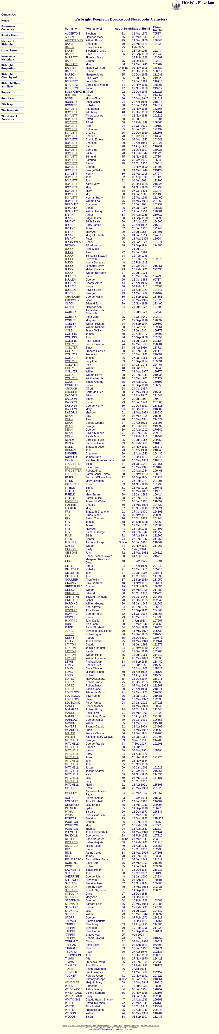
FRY (67, 511)
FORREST (71, 501)
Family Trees (9, 35)
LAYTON (70, 644)
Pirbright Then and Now (10, 85)
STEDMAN (71, 893)
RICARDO (71, 842)
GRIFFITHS (72, 593)
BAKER (69, 47)
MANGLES (71, 706)
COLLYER (71, 344)
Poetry (5, 92)
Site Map (7, 104)
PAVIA (69, 811)
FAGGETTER (73, 463)
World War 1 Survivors (9, 118)
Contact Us (8, 14)
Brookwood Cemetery (8, 28)
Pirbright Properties (8, 67)
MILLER (70, 733)
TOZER (69, 968)
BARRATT (71, 54)
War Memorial (10, 110)
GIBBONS (71, 549)
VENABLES (72, 982)
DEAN (69, 419)
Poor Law (7, 98)
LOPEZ (69, 678)
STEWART (71, 903)
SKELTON (71, 886)
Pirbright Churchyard (9, 76)
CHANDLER (72, 296)
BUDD (69, 248)
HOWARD (71, 610)
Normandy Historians (8, 58)
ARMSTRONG (74, 40)
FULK (68, 535)
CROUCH (71, 388)
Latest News (9, 50)
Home (5, 20)
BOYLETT (71, 108)
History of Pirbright (7, 43)
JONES (69, 630)
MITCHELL (72, 747)
